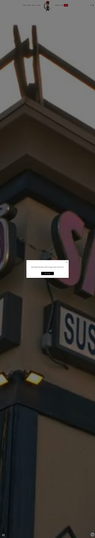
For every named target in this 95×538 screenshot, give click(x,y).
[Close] (67, 262)
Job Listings (47, 273)
